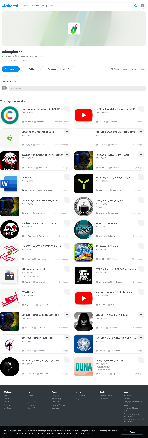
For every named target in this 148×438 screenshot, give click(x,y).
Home (6, 396)
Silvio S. (26, 213)
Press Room (80, 396)
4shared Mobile (106, 396)
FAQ (29, 399)
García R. (26, 328)
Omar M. (26, 122)
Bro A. (99, 122)
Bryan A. (100, 236)
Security (127, 405)
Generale (101, 213)
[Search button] (136, 6)
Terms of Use (129, 396)
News (99, 208)
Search (6, 399)
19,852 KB (13, 61)
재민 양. (26, 145)
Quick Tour (32, 402)
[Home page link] (10, 5)
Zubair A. (7, 56)
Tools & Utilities (29, 276)
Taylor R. (26, 351)
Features (31, 405)
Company (55, 396)
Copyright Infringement (133, 402)
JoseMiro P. (27, 168)
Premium (7, 405)
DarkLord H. (101, 190)
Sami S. (26, 282)
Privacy (127, 399)
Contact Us (32, 408)
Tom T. (100, 328)
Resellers (55, 402)
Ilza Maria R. (102, 282)
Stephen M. (27, 305)
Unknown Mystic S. (30, 190)
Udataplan (24, 61)
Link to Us (7, 408)
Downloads (111, 122)
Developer (104, 399)
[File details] (9, 115)
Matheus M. (102, 374)
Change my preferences (82, 433)
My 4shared (21, 56)
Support (31, 396)
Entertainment (103, 368)
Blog (77, 399)
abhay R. (100, 145)
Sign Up (7, 402)
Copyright (55, 408)
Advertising (56, 399)
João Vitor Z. (28, 374)
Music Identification (131, 408)
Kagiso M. (27, 259)
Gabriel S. (101, 351)
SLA (125, 411)
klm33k (100, 259)
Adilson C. (101, 168)
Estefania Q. (28, 236)
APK (5, 61)
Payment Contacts (59, 405)
